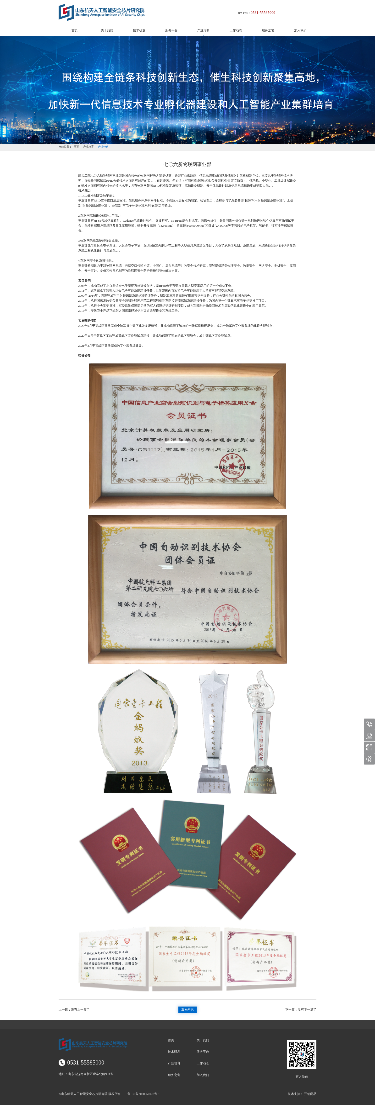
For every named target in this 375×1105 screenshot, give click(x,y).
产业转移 (103, 146)
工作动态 (236, 30)
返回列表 (187, 1009)
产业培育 (203, 30)
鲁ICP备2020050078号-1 (143, 1094)
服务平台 (171, 30)
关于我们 (107, 30)
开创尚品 (310, 1094)
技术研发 (139, 30)
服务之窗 (268, 30)
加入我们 (300, 30)
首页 (75, 30)
